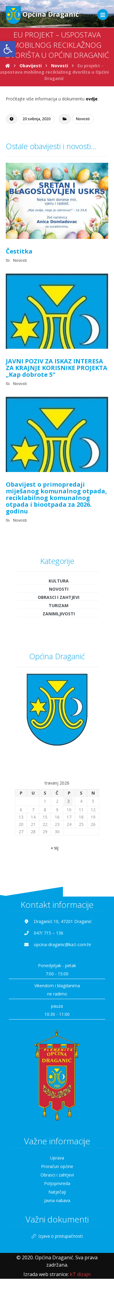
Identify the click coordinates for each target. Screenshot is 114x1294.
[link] (8, 49)
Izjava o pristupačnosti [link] (57, 1236)
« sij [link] (54, 848)
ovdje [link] (92, 99)
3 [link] (68, 801)
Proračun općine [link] (57, 1166)
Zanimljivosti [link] (59, 614)
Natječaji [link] (57, 1192)
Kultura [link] (59, 581)
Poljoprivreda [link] (57, 1183)
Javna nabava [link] (57, 1200)
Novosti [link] (83, 118)
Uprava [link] (57, 1158)
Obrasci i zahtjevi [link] (58, 597)
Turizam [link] (58, 605)
